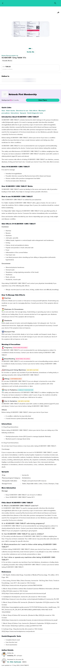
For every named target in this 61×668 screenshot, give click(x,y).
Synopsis (23, 113)
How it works (10, 110)
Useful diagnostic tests (35, 113)
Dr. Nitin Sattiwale (14, 662)
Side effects (33, 110)
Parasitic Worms (7, 60)
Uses (3, 110)
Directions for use (22, 110)
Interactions (15, 113)
